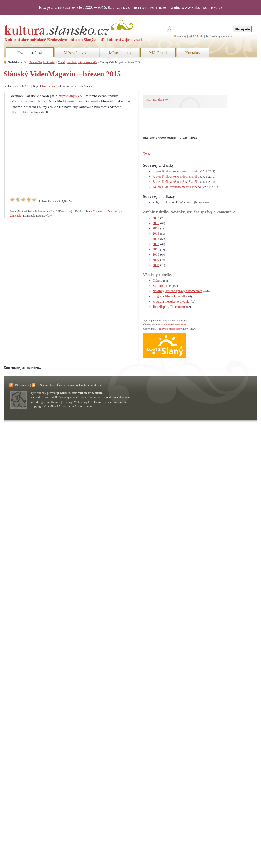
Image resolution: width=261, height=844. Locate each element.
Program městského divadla (171, 301)
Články (157, 280)
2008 (156, 265)
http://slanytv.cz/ (70, 96)
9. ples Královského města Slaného (176, 171)
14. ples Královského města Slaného (177, 187)
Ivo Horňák (48, 86)
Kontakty (192, 53)
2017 (156, 218)
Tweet (147, 153)
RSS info (198, 36)
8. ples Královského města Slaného (176, 181)
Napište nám (122, 397)
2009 (156, 260)
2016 (156, 223)
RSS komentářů (46, 385)
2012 (156, 244)
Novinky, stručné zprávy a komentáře (77, 62)
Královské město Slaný (169, 328)
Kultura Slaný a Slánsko (41, 62)
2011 (156, 249)
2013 (156, 239)
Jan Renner (53, 402)
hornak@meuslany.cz (72, 397)
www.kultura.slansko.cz (202, 7)
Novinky (182, 36)
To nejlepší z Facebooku (169, 307)
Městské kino (120, 53)
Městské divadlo (77, 53)
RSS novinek (21, 385)
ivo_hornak (105, 397)
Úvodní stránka (29, 53)
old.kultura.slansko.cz (88, 385)
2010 (156, 254)
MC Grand (158, 53)
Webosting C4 (83, 402)
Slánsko (123, 402)
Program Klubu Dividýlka (170, 296)
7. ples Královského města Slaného (176, 176)
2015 (156, 228)
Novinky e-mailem (221, 36)
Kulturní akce (162, 286)
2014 (156, 233)
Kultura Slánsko (157, 99)
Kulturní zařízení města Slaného (81, 393)
